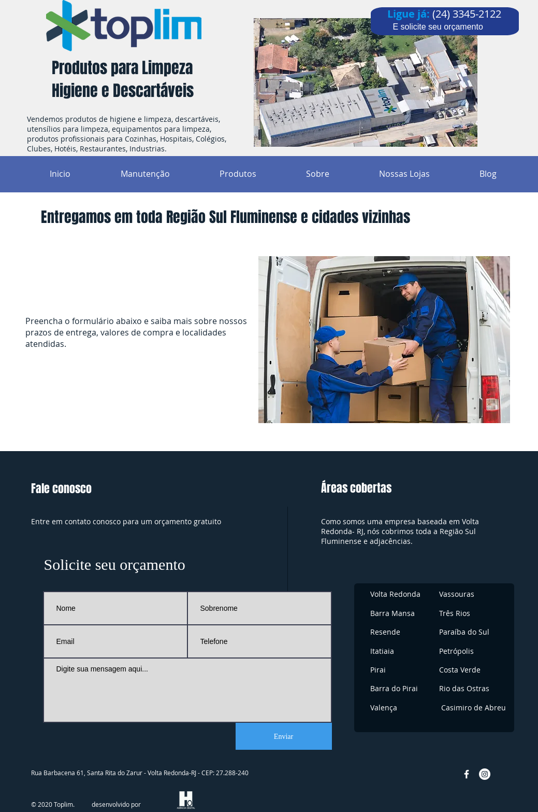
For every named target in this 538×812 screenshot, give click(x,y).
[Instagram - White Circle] (484, 774)
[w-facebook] (466, 774)
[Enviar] (284, 736)
